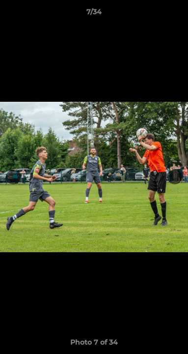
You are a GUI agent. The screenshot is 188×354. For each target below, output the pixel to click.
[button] (176, 14)
